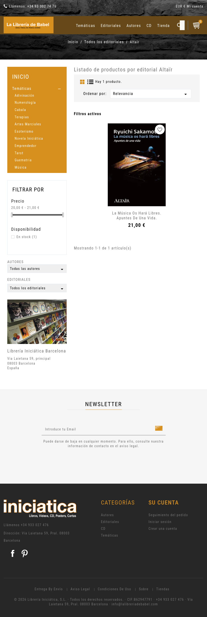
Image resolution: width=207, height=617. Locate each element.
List (90, 82)
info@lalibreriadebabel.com (135, 604)
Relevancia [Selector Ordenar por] (150, 94)
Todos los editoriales (37, 289)
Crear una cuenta (163, 529)
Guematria (23, 160)
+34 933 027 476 (35, 525)
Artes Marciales (28, 124)
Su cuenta (164, 502)
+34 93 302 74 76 (41, 6)
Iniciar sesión (160, 522)
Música (21, 167)
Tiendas (162, 589)
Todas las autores (37, 269)
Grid (82, 82)
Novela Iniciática (29, 138)
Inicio (20, 76)
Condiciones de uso (114, 589)
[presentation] (82, 462)
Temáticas (85, 25)
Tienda (163, 25)
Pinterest (24, 553)
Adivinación (24, 95)
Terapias (22, 117)
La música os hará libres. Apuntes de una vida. (137, 215)
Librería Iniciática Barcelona (36, 350)
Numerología (25, 102)
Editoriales (111, 25)
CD (149, 25)
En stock (27, 237)
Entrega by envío (49, 589)
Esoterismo (24, 131)
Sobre (143, 589)
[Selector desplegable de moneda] (181, 7)
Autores (133, 25)
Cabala (20, 110)
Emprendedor (25, 146)
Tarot (19, 153)
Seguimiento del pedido (168, 515)
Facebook (13, 553)
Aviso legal (80, 589)
